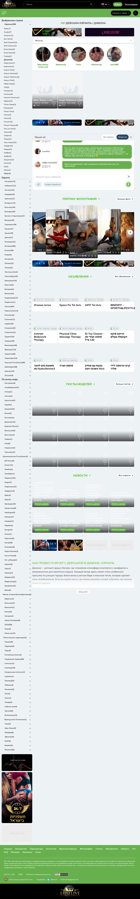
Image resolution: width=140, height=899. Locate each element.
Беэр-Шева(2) (9, 53)
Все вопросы (108, 137)
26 (43, 100)
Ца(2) (6, 166)
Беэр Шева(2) (9, 49)
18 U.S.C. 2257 (9, 874)
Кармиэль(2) (9, 66)
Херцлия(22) (9, 160)
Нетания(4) (8, 94)
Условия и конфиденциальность (38, 874)
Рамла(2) (7, 115)
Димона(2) (8, 60)
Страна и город (121, 13)
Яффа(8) (7, 173)
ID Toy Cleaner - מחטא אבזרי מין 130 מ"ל (94, 336)
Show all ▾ (83, 592)
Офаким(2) (8, 101)
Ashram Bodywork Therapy (40, 336)
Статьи (99, 849)
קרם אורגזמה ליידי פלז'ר (120, 367)
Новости (125, 849)
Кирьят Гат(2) (9, 70)
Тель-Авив (71, 103)
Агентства (51, 849)
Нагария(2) (8, 91)
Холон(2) (7, 163)
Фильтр (39, 40)
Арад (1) (7, 28)
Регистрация (131, 4)
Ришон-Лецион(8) (11, 125)
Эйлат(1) (7, 170)
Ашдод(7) (8, 32)
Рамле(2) (7, 118)
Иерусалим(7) (9, 63)
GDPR (20, 874)
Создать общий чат (53, 184)
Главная (8, 849)
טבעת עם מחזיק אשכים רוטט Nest (94, 367)
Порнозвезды (36, 849)
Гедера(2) (8, 56)
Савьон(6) (8, 132)
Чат (134, 849)
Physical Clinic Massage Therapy (70, 335)
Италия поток (42, 305)
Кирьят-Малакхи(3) (11, 77)
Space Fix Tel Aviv (70, 305)
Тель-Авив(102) (10, 142)
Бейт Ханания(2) (10, 42)
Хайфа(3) (7, 156)
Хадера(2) (8, 149)
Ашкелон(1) (8, 35)
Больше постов (124, 384)
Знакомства (21, 849)
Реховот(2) (8, 122)
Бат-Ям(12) (8, 39)
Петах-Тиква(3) (10, 104)
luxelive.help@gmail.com (69, 879)
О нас (38, 852)
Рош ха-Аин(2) (10, 129)
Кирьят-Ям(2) (9, 80)
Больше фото (125, 199)
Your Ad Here (17, 833)
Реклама (15, 852)
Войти (118, 4)
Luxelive (46, 151)
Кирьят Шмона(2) (11, 73)
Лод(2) (6, 87)
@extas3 (52, 879)
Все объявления (124, 276)
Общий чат (122, 137)
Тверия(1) (8, 139)
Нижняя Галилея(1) (11, 97)
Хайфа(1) (7, 153)
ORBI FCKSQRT (49, 162)
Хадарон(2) (8, 146)
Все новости (126, 475)
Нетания (44, 103)
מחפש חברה (66, 365)
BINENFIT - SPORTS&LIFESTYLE (123, 306)
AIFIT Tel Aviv (93, 305)
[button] (36, 232)
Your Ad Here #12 (96, 545)
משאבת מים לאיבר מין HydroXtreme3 (44, 367)
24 (75, 100)
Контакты (27, 852)
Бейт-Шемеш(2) (10, 46)
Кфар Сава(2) (9, 84)
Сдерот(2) (8, 135)
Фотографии (86, 849)
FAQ (6, 852)
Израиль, (37, 103)
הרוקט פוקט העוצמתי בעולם (119, 335)
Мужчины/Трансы (68, 849)
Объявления (112, 849)
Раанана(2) (8, 108)
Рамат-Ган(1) (9, 111)
